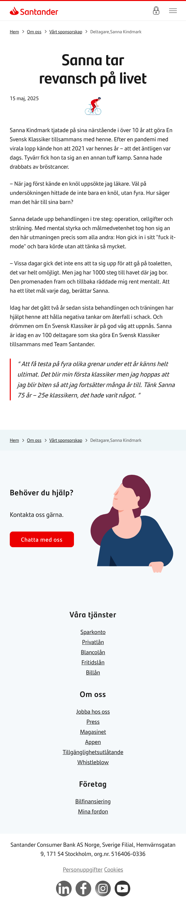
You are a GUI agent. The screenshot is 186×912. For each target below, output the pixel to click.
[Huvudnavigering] (173, 11)
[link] (14, 11)
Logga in (156, 11)
